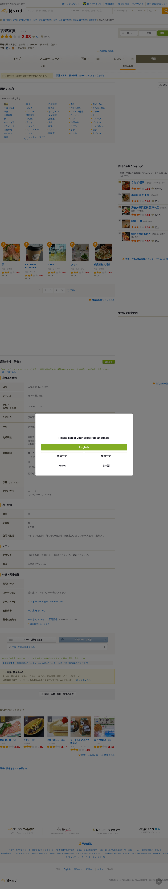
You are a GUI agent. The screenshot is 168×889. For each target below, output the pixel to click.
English (84, 447)
